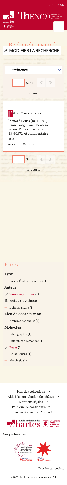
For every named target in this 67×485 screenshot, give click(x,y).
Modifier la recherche (34, 50)
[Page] (18, 83)
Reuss (13, 347)
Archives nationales (22, 321)
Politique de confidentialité (31, 407)
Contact (46, 412)
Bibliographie (18, 334)
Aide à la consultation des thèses (31, 397)
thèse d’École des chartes (25, 281)
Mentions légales (31, 402)
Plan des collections (31, 392)
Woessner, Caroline (21, 294)
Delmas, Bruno (19, 307)
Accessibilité (24, 412)
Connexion (56, 4)
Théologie (15, 360)
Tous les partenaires (51, 468)
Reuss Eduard (18, 354)
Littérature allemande (23, 341)
